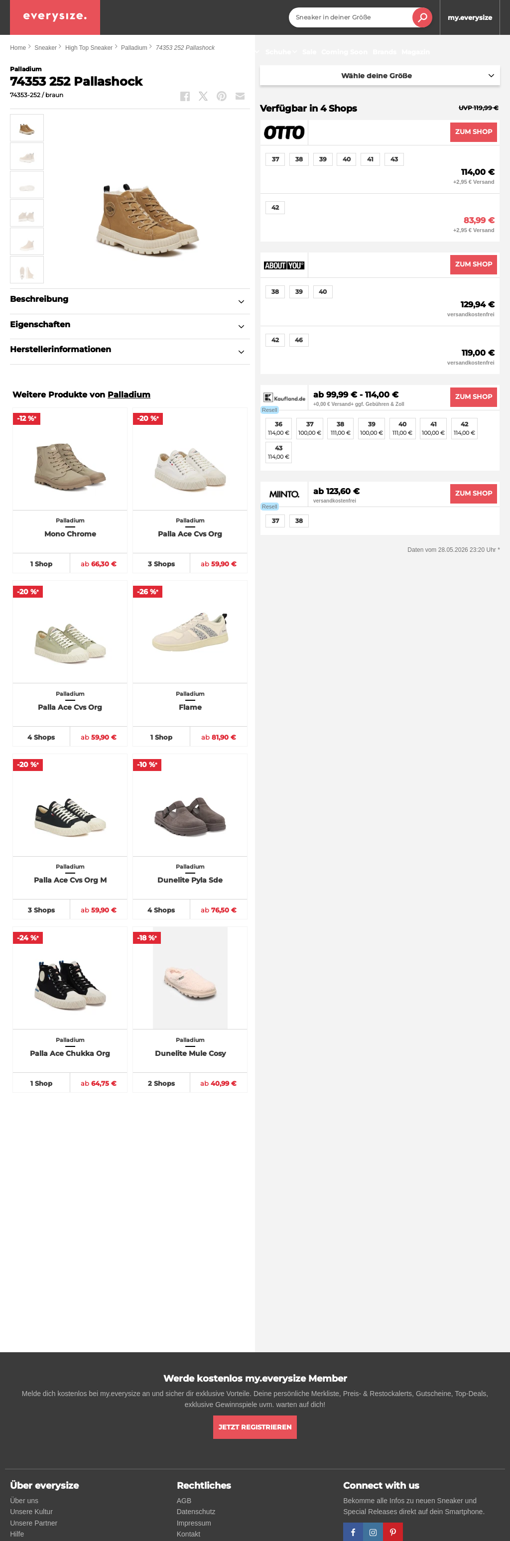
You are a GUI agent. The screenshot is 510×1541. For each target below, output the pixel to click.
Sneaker (243, 52)
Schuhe (282, 52)
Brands (384, 52)
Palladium (129, 394)
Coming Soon (344, 52)
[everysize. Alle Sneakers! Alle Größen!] (55, 17)
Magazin (415, 52)
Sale (309, 52)
